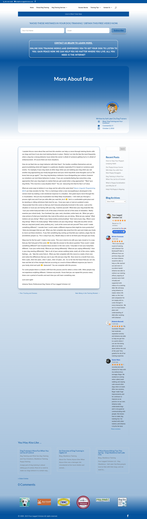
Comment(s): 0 (108, 126)
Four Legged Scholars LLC (117, 216)
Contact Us (107, 7)
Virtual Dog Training (42, 7)
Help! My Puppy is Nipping (115, 189)
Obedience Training (41, 459)
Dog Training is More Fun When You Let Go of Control (34, 452)
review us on (118, 232)
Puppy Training (25, 462)
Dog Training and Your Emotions (113, 122)
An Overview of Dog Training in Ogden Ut (71, 452)
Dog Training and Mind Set (29, 456)
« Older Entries (23, 478)
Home (32, 7)
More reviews (115, 429)
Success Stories (83, 7)
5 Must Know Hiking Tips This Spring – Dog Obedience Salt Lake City (111, 453)
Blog (104, 121)
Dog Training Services (58, 7)
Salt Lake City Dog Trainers (116, 118)
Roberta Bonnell (117, 321)
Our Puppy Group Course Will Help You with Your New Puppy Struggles (114, 170)
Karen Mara (116, 360)
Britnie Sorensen (118, 236)
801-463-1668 (9, 1)
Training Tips (95, 7)
